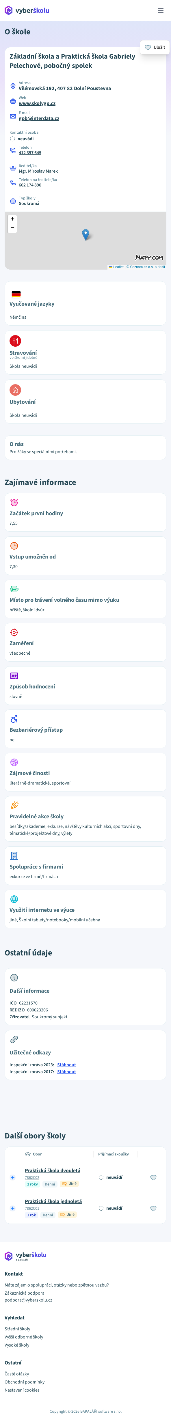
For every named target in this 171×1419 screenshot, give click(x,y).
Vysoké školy (17, 1345)
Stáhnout (66, 1065)
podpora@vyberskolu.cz (28, 1300)
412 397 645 (30, 153)
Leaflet (116, 267)
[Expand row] (13, 1177)
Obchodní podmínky (24, 1382)
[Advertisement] (85, 1099)
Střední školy (17, 1329)
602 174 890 (30, 185)
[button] (85, 235)
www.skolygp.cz (37, 103)
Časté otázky (17, 1374)
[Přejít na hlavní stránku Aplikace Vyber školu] (27, 10)
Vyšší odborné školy (24, 1337)
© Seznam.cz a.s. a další (146, 267)
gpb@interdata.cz (39, 118)
